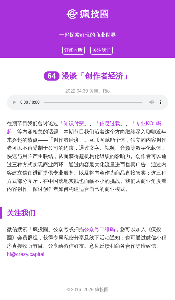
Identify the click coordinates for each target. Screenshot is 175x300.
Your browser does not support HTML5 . (87, 102)
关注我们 (101, 50)
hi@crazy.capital (25, 254)
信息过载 (110, 123)
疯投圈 (102, 289)
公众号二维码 (99, 229)
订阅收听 (73, 50)
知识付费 (73, 123)
